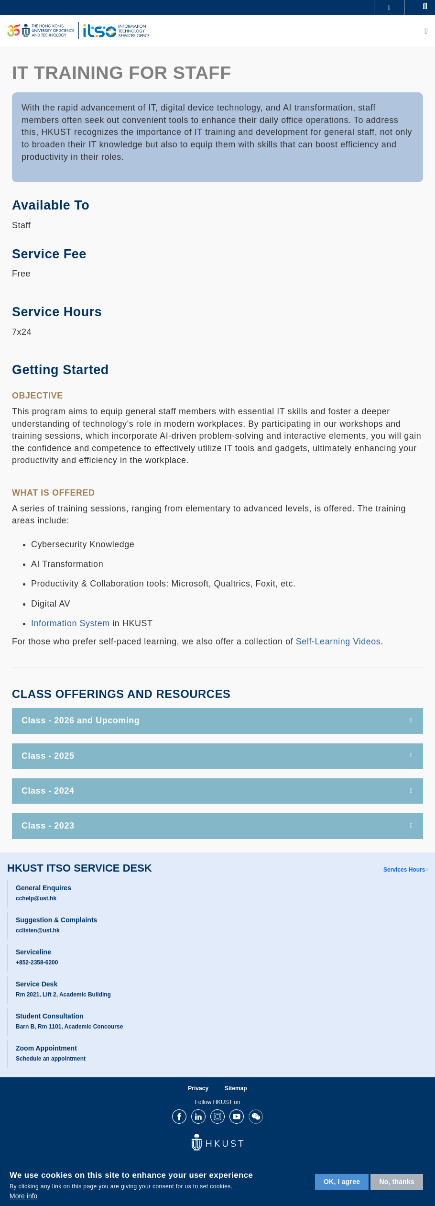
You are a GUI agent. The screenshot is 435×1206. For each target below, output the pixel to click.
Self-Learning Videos (338, 641)
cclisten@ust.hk (38, 930)
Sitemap (236, 1088)
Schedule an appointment (51, 1058)
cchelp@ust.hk (36, 898)
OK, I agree (342, 1181)
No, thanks (396, 1181)
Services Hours (404, 869)
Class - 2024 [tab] (217, 791)
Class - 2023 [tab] (217, 825)
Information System (70, 623)
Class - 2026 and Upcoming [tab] (217, 720)
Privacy (198, 1088)
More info (23, 1196)
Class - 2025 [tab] (217, 756)
